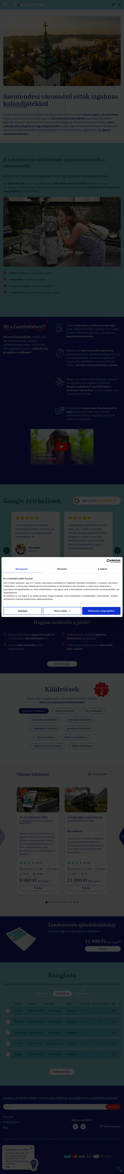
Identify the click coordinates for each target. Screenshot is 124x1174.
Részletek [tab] (62, 569)
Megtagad (22, 611)
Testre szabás (62, 611)
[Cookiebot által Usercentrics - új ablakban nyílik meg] (109, 561)
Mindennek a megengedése (101, 611)
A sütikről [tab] (102, 569)
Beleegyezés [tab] (21, 569)
